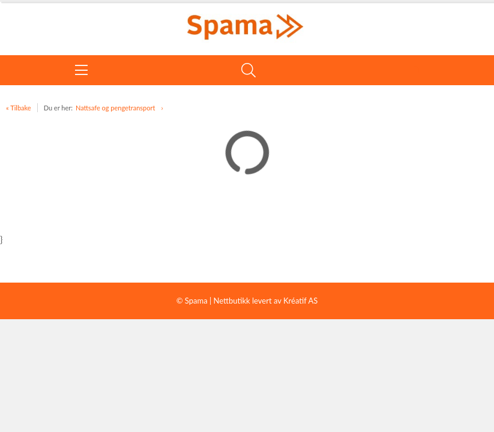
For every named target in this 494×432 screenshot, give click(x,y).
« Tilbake (18, 108)
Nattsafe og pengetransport (115, 108)
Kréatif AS (300, 300)
